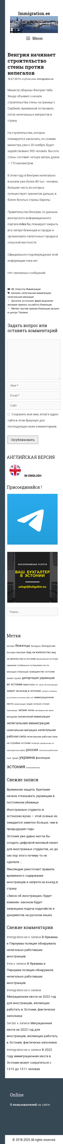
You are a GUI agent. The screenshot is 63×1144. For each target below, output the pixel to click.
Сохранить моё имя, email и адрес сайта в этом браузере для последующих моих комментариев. (33, 420)
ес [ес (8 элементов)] (37, 684)
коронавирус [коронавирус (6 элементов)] (12, 710)
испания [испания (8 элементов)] (37, 704)
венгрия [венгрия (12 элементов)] (21, 652)
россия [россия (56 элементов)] (32, 750)
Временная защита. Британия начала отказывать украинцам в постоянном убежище (31, 796)
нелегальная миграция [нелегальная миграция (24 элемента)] (22, 730)
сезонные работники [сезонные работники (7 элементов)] (48, 750)
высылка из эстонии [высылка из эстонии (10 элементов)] (47, 659)
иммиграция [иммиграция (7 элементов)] (20, 704)
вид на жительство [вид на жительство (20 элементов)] (38, 652)
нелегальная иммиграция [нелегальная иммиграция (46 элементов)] (28, 723)
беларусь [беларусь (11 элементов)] (36, 646)
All (12, 289)
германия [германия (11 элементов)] (11, 665)
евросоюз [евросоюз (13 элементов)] (29, 684)
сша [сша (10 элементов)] (9, 758)
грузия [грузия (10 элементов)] (17, 678)
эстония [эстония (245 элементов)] (16, 766)
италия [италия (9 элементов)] (46, 704)
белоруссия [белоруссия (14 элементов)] (48, 645)
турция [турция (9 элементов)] (15, 758)
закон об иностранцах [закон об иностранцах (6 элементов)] (48, 685)
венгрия (15, 293)
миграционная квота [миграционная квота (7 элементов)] (44, 710)
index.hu (24, 224)
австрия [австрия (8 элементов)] (10, 646)
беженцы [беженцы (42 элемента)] (22, 646)
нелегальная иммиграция (36, 293)
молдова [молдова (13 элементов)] (12, 716)
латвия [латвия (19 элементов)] (22, 710)
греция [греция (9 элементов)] (10, 678)
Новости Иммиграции (28, 289)
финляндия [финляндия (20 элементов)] (43, 757)
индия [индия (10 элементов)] (30, 704)
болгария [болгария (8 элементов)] (11, 652)
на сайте (30, 1105)
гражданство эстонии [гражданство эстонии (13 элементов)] (42, 671)
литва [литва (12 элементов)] (31, 710)
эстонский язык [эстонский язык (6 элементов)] (33, 768)
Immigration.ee (34, 13)
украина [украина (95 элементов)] (27, 757)
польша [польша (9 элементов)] (35, 743)
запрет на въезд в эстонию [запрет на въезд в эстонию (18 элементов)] (24, 690)
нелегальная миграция (21, 296)
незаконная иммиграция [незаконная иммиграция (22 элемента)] (34, 716)
